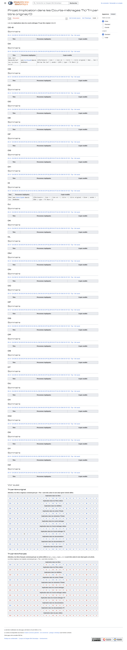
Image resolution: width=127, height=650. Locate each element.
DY (67, 35)
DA (13, 35)
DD (20, 35)
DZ (69, 35)
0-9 (10, 498)
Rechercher (73, 3)
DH (29, 35)
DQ (48, 35)
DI (30, 35)
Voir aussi (77, 35)
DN (41, 35)
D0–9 (9, 35)
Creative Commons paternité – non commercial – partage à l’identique (42, 632)
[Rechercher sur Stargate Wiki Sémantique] (51, 3)
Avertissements (43, 638)
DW (62, 35)
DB (15, 35)
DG (26, 35)
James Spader (20, 197)
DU (57, 35)
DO (44, 35)
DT (55, 35)
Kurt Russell (27, 60)
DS (53, 35)
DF (24, 35)
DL (37, 35)
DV (60, 35)
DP (46, 35)
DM (39, 35)
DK (35, 35)
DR (51, 35)
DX (64, 35)
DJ (32, 35)
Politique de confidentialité (10, 638)
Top (72, 35)
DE (22, 35)
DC (17, 35)
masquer (113, 14)
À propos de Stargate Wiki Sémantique (28, 638)
